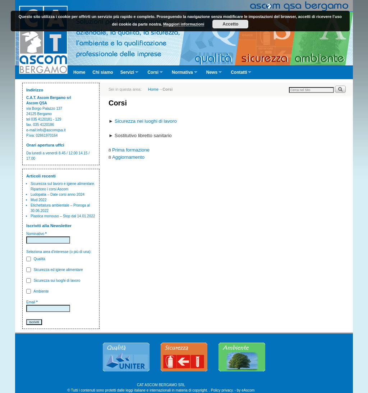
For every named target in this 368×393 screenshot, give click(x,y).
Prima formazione (131, 150)
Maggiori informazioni (183, 24)
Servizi (128, 74)
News (212, 74)
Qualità (35, 259)
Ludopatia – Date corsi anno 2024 (57, 194)
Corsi (153, 74)
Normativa (182, 74)
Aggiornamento (128, 157)
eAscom (248, 390)
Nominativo (36, 234)
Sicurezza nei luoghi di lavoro (146, 121)
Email (32, 302)
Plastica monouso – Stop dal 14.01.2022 (63, 216)
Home (79, 72)
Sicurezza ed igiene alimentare (54, 269)
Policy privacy (222, 390)
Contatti (239, 74)
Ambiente (37, 291)
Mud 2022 (38, 200)
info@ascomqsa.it (51, 130)
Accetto (230, 24)
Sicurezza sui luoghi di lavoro (53, 280)
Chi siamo (102, 72)
